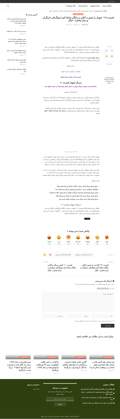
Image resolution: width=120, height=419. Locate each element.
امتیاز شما (112, 288)
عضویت (60, 404)
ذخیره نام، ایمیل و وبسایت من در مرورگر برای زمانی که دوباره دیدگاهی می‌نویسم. (93, 321)
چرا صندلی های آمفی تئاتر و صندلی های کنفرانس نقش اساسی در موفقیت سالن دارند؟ (16, 21)
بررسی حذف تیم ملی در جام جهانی (16, 31)
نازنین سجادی (85, 24)
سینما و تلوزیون (78, 14)
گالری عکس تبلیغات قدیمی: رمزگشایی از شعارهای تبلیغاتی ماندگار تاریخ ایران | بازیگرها (74, 365)
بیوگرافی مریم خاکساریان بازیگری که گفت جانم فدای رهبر (97, 389)
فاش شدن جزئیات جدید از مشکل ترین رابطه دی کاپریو (98, 403)
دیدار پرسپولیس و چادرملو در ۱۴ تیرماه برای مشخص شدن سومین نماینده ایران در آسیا (17, 41)
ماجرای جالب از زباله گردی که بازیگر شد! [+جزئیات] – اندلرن (109, 80)
